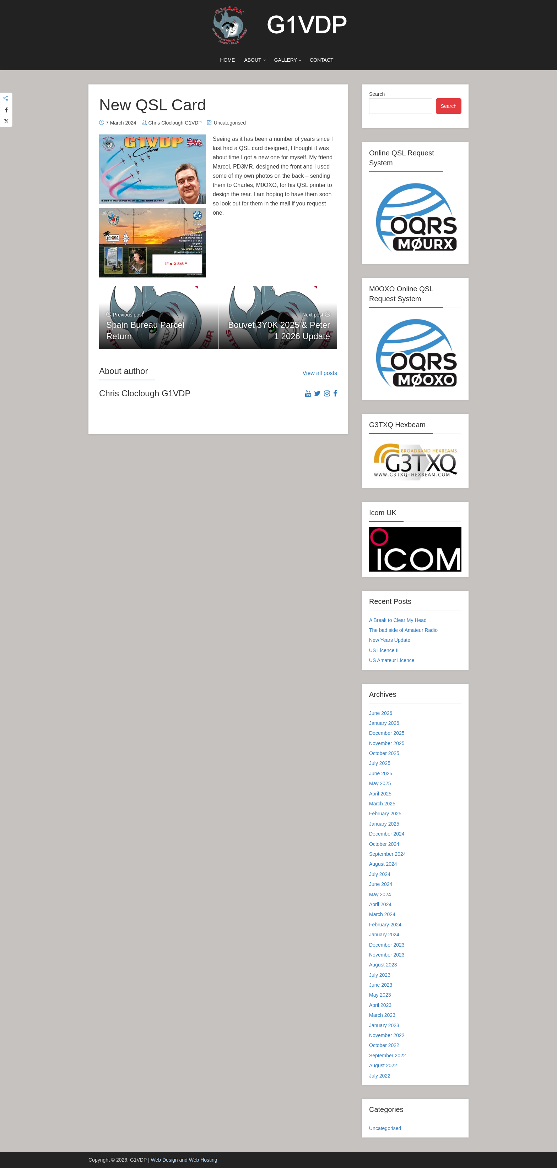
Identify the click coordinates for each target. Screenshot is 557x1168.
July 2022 (379, 1076)
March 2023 (382, 1015)
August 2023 (383, 965)
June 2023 (380, 985)
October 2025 (384, 753)
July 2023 (379, 975)
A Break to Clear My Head (398, 620)
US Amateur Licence (392, 660)
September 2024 (387, 854)
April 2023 (380, 1005)
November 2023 (387, 955)
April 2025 (380, 794)
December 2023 (387, 945)
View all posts (319, 373)
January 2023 (384, 1025)
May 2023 (380, 995)
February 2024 (385, 924)
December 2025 (387, 733)
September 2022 (387, 1055)
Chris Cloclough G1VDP (175, 123)
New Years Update (389, 640)
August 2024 (383, 864)
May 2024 (380, 894)
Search (377, 94)
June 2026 (380, 713)
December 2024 (387, 834)
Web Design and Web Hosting (184, 1160)
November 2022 (387, 1035)
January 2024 (384, 934)
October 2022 (384, 1045)
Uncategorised (230, 123)
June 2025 (380, 773)
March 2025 (382, 803)
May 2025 (380, 783)
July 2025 (379, 763)
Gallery (285, 60)
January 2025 (384, 824)
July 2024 (379, 874)
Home (227, 60)
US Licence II (384, 650)
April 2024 (380, 904)
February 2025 (385, 813)
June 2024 (380, 884)
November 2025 (387, 743)
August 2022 (383, 1065)
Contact (322, 60)
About (252, 60)
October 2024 (384, 844)
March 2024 (382, 914)
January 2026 (384, 723)
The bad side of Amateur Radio (403, 630)
